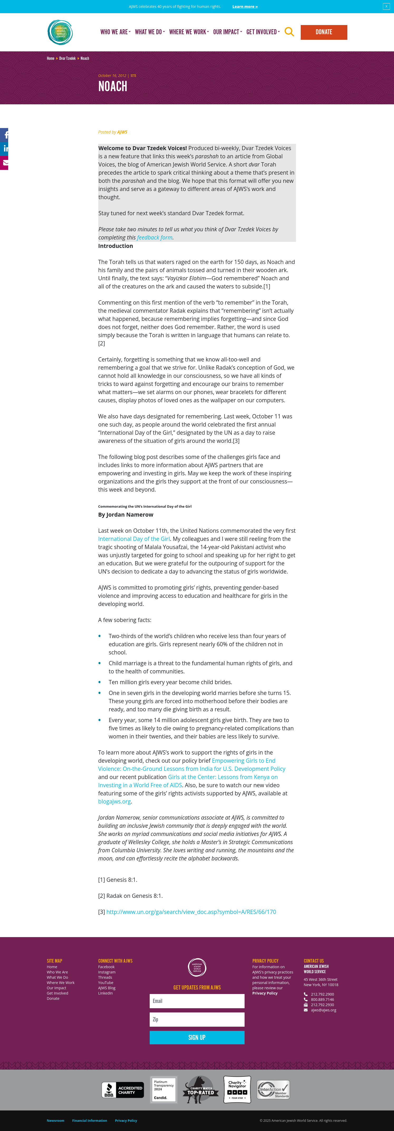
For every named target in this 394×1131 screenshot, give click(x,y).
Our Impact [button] (226, 32)
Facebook (106, 966)
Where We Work (61, 982)
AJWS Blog (106, 987)
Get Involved (58, 993)
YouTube (106, 982)
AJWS (122, 132)
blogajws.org (114, 801)
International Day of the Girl (134, 538)
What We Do (57, 977)
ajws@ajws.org (323, 1009)
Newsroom (56, 1120)
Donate (324, 32)
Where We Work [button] (187, 32)
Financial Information (89, 1120)
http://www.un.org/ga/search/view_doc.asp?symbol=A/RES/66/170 (191, 911)
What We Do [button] (148, 32)
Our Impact (56, 987)
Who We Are (57, 972)
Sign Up (197, 1038)
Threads (105, 977)
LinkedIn (105, 993)
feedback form (155, 237)
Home (52, 966)
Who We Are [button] (114, 32)
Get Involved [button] (261, 32)
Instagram (107, 972)
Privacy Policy (265, 993)
